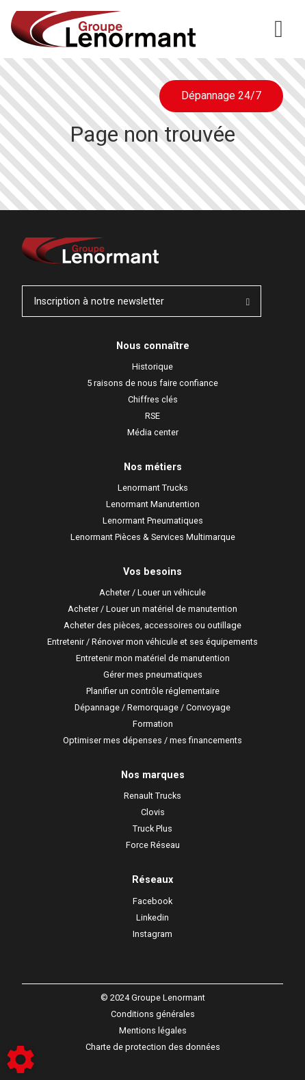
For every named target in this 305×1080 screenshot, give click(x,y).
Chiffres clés (153, 399)
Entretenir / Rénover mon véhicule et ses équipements (152, 642)
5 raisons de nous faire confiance (152, 383)
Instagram (152, 934)
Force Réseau (153, 845)
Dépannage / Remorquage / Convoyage (152, 707)
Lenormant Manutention (153, 504)
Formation (153, 724)
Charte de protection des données (152, 1047)
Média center (152, 432)
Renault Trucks (152, 795)
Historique (152, 366)
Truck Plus (152, 828)
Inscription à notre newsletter (142, 301)
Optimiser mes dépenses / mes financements (152, 740)
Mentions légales (153, 1030)
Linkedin (152, 917)
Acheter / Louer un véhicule (152, 592)
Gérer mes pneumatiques (152, 674)
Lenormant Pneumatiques (153, 520)
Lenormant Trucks (153, 488)
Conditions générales (153, 1014)
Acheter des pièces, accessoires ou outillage (152, 625)
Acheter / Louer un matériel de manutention (152, 609)
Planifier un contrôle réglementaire (153, 691)
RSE (152, 416)
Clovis (153, 812)
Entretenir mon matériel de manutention (153, 658)
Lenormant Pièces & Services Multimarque (152, 537)
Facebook (152, 901)
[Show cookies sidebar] (20, 1059)
